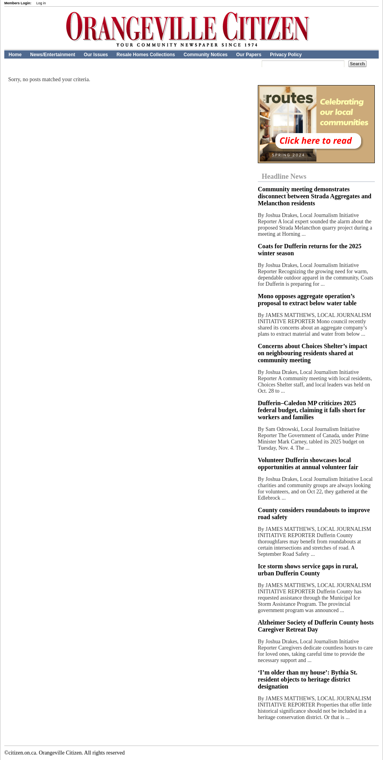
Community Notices (206, 54)
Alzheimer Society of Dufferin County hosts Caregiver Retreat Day (316, 626)
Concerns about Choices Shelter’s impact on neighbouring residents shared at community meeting (312, 353)
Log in (41, 3)
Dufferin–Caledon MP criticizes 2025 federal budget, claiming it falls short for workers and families (311, 410)
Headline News (284, 176)
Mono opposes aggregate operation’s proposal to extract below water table (307, 299)
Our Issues (96, 54)
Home (15, 54)
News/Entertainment (52, 54)
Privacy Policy (285, 54)
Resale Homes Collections (146, 54)
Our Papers (248, 54)
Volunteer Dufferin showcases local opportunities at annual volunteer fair (308, 463)
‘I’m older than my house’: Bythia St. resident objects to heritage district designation (307, 679)
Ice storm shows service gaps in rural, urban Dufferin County (308, 570)
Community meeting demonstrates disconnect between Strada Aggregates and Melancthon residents (314, 196)
